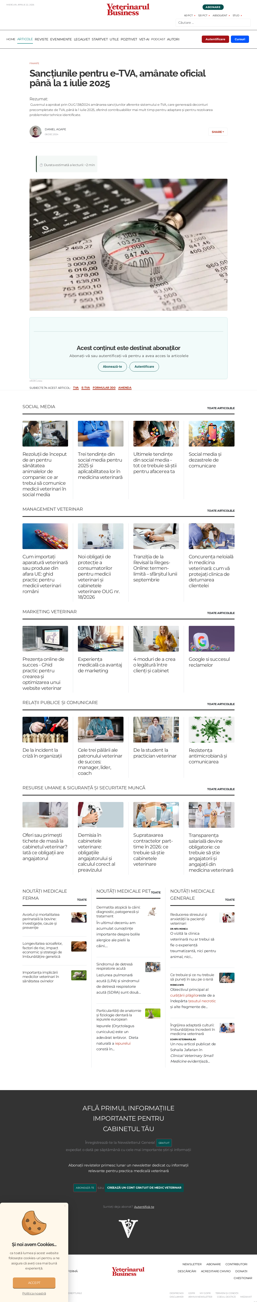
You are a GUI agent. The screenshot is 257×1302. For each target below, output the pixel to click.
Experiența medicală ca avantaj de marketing (100, 665)
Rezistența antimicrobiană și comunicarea (208, 756)
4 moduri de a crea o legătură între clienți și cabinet (154, 665)
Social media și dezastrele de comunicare (205, 460)
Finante (34, 63)
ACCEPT (34, 1283)
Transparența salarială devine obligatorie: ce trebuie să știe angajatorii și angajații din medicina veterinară (211, 853)
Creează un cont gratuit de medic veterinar (144, 1187)
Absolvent (220, 15)
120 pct (202, 15)
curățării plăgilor (184, 995)
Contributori (236, 1264)
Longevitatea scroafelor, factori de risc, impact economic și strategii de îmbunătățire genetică (42, 950)
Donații (241, 1271)
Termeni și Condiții (226, 1293)
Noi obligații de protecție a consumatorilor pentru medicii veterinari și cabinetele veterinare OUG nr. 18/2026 (99, 577)
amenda (125, 387)
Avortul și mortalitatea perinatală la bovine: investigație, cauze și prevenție (40, 921)
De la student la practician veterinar (154, 753)
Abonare (213, 7)
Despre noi (176, 1293)
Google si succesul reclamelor (209, 662)
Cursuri (240, 39)
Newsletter (192, 1264)
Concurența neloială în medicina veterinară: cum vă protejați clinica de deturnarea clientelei (211, 571)
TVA (76, 387)
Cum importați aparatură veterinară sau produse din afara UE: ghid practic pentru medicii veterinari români (45, 574)
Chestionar (243, 1278)
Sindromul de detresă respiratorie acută (114, 966)
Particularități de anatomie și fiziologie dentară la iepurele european (118, 1015)
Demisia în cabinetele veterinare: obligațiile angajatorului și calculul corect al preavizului (96, 852)
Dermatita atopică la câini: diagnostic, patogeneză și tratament (118, 911)
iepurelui (123, 1043)
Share (217, 132)
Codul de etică (226, 1297)
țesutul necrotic (202, 1001)
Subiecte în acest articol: (50, 387)
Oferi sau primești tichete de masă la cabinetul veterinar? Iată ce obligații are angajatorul (44, 846)
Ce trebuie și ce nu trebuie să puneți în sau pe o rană (192, 977)
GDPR (191, 1293)
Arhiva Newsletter (200, 1297)
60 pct (188, 15)
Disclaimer (176, 1297)
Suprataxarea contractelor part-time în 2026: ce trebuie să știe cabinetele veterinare (153, 849)
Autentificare (215, 39)
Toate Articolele (221, 408)
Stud (236, 15)
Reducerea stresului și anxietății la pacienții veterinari (188, 919)
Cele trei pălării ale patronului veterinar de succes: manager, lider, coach (100, 761)
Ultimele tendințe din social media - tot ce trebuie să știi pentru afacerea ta (154, 462)
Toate (82, 899)
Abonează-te (112, 367)
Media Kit (246, 1297)
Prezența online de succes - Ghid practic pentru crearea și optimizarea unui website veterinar (43, 673)
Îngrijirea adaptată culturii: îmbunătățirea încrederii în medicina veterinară (192, 1029)
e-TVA (86, 387)
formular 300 (104, 387)
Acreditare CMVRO (216, 1271)
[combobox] (213, 23)
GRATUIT (164, 1142)
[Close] (64, 1206)
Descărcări (187, 1271)
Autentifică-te (144, 1207)
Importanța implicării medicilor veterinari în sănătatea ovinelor (40, 976)
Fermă (73, 1271)
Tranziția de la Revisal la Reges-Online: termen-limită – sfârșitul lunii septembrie (155, 568)
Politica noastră (34, 1293)
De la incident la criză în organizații (42, 753)
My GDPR (205, 1293)
